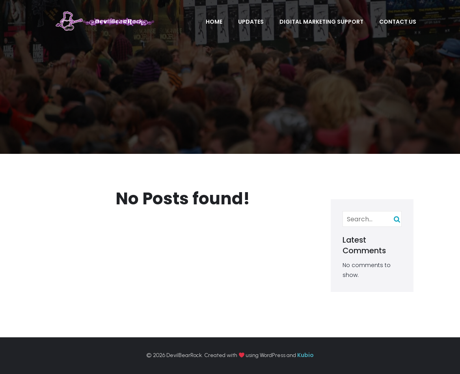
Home (214, 22)
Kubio (305, 355)
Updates (251, 22)
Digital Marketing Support (321, 22)
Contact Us (397, 22)
